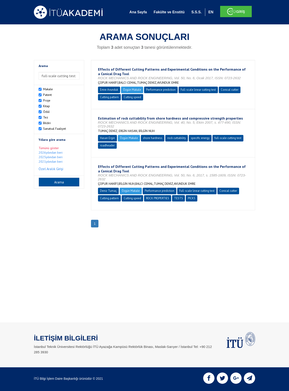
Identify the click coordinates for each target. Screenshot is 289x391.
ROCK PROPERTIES (157, 198)
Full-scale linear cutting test (198, 90)
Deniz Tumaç (108, 191)
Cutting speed (132, 97)
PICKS (191, 198)
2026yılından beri (51, 152)
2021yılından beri (51, 162)
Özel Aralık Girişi (51, 169)
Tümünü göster (49, 148)
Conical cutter (229, 90)
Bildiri (47, 123)
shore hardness (152, 138)
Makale (48, 89)
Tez (45, 117)
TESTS (178, 198)
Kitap (46, 106)
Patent (47, 95)
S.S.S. (196, 12)
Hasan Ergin (107, 138)
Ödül (46, 112)
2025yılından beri (51, 157)
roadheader (107, 145)
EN (210, 12)
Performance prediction (161, 90)
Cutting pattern (109, 97)
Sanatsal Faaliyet (54, 129)
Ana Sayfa (138, 12)
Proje (46, 100)
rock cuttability (176, 138)
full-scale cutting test (227, 138)
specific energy (200, 138)
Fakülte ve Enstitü (169, 12)
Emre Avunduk (109, 90)
